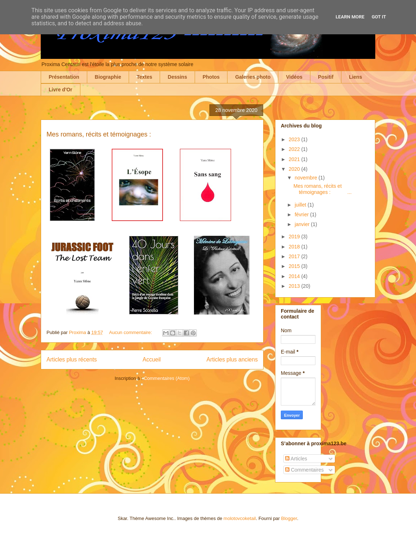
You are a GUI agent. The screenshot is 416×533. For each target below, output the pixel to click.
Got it (379, 17)
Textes (144, 77)
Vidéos (294, 77)
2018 (295, 247)
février (302, 214)
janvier (303, 224)
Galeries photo (252, 77)
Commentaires (304, 470)
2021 (295, 159)
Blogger (289, 518)
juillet (301, 205)
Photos (211, 77)
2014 (295, 276)
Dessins (177, 77)
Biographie (108, 77)
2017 (295, 256)
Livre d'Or (60, 89)
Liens (355, 77)
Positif (325, 77)
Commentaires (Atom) (167, 378)
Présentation (64, 77)
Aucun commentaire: (131, 332)
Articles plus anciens (232, 359)
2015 (295, 266)
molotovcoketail (240, 518)
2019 (295, 236)
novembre (306, 178)
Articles (296, 459)
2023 (295, 139)
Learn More (350, 17)
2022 (295, 149)
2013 (295, 286)
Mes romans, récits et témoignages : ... (322, 189)
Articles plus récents (72, 359)
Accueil (152, 359)
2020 (295, 169)
